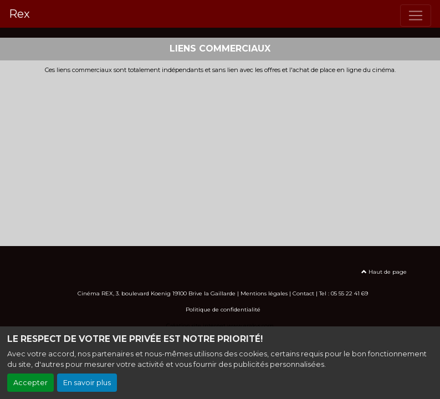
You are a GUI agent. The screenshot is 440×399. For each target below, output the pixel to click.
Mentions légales (264, 293)
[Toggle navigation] (415, 15)
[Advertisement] (220, 156)
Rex (19, 14)
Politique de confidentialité (223, 309)
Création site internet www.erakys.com (220, 325)
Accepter (30, 382)
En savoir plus (87, 382)
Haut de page (384, 271)
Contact (303, 293)
